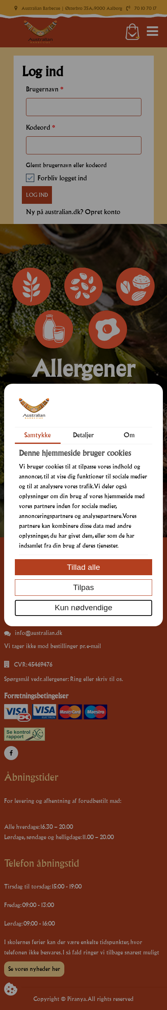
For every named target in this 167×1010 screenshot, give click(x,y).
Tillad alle (83, 567)
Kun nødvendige (84, 607)
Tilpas (83, 587)
